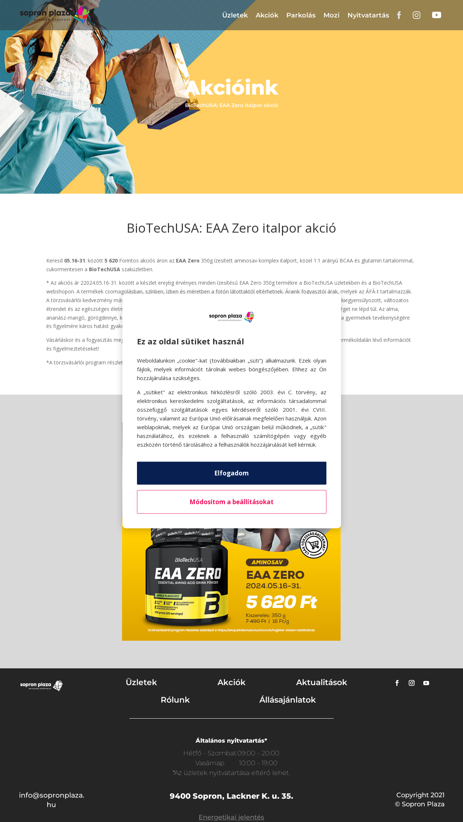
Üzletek (235, 15)
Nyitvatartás (368, 15)
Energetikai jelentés (231, 817)
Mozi (331, 15)
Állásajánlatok (287, 700)
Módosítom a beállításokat (231, 502)
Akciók (267, 15)
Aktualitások (321, 682)
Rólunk (175, 700)
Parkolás (300, 15)
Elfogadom (231, 473)
